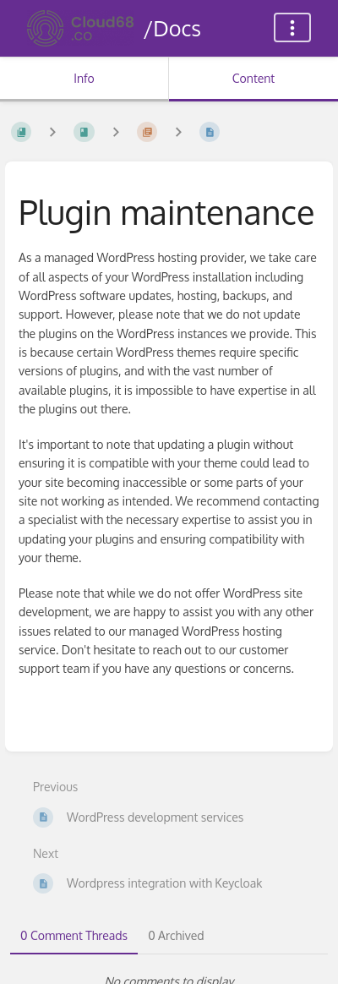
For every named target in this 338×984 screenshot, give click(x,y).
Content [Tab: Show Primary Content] (253, 78)
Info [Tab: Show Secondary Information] (84, 78)
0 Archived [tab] (176, 935)
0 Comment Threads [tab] (74, 935)
